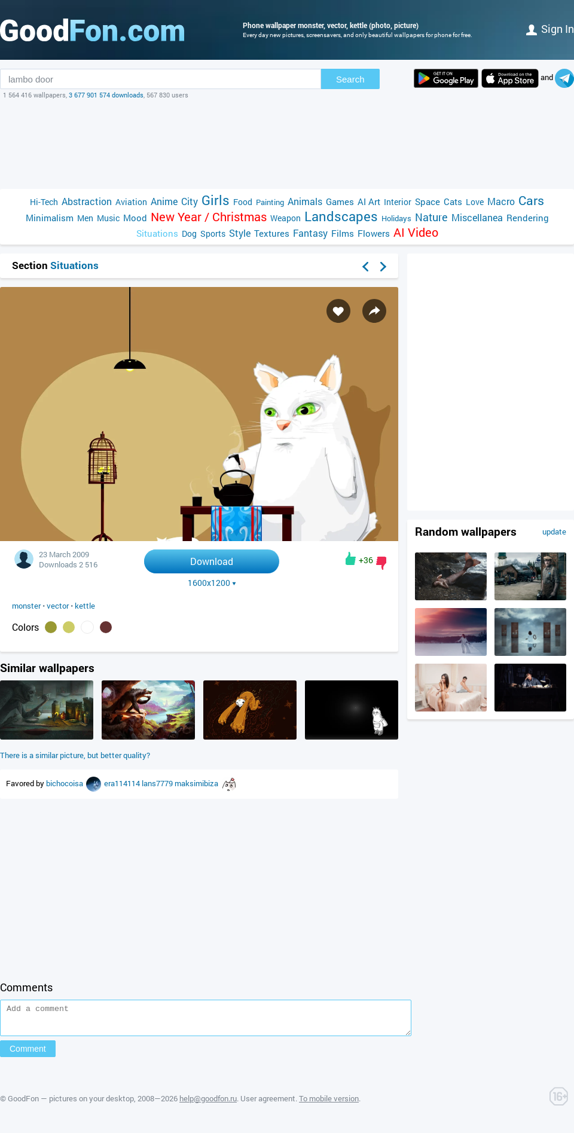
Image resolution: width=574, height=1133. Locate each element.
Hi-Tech (44, 201)
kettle (85, 605)
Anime (164, 201)
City (189, 201)
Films (342, 233)
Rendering (527, 218)
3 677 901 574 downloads (106, 94)
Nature (431, 217)
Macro (501, 201)
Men (85, 218)
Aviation (131, 201)
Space (427, 201)
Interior (397, 201)
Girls (215, 200)
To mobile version (329, 1103)
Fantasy (310, 233)
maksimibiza (197, 783)
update (554, 531)
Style (240, 233)
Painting (270, 202)
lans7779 (158, 783)
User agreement (267, 1103)
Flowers (374, 233)
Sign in (550, 29)
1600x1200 (212, 583)
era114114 (123, 783)
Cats (453, 201)
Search (350, 79)
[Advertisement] (287, 144)
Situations (157, 233)
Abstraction (87, 201)
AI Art (369, 201)
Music (108, 218)
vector (58, 605)
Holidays (396, 218)
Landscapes (341, 216)
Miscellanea (477, 217)
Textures (271, 233)
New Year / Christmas (209, 217)
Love (475, 201)
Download (211, 561)
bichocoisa (65, 783)
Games (340, 201)
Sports (212, 233)
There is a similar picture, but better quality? (75, 755)
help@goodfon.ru (208, 1103)
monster (26, 605)
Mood (135, 218)
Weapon (285, 218)
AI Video (415, 232)
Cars (531, 200)
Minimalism (50, 218)
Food (242, 201)
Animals (305, 201)
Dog (189, 233)
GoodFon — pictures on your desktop (71, 1103)
